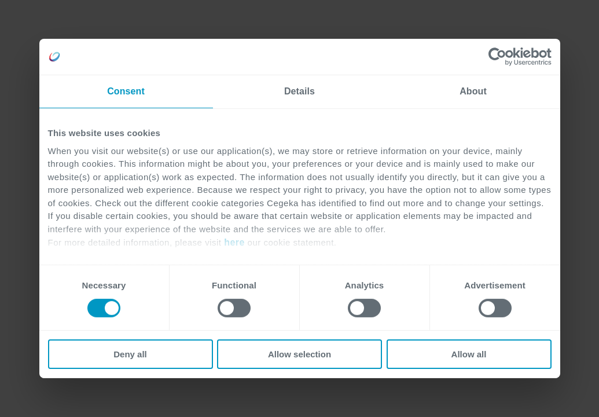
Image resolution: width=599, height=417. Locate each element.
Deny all (130, 354)
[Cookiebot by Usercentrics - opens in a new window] (501, 56)
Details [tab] (299, 91)
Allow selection (299, 354)
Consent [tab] (126, 91)
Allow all (469, 354)
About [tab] (473, 91)
